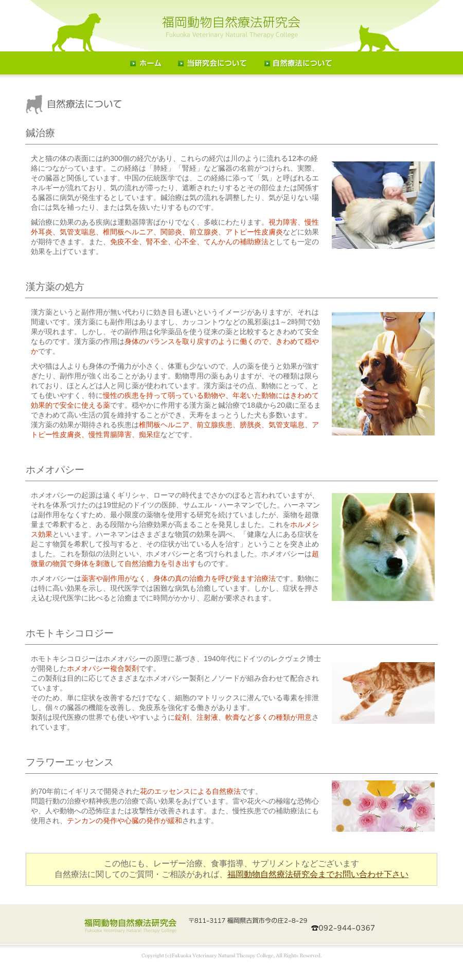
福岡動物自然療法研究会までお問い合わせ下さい (317, 874)
